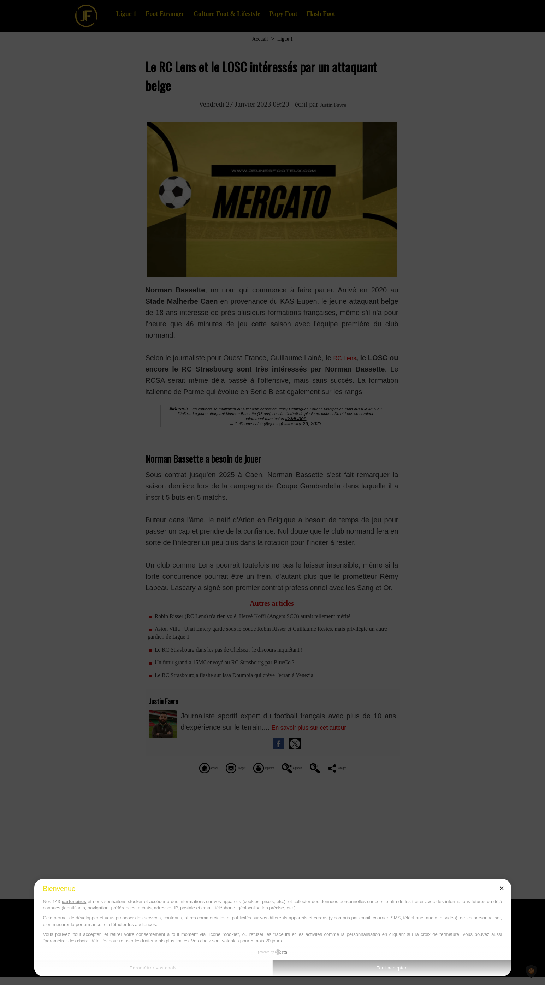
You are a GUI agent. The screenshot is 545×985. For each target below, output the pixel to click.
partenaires (73, 901)
